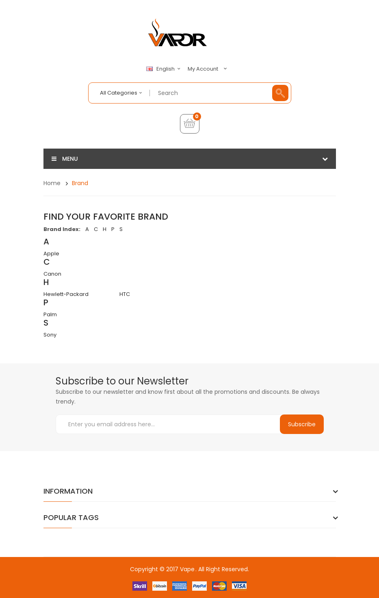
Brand (80, 183)
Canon (52, 274)
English (164, 69)
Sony (49, 335)
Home (52, 183)
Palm (50, 314)
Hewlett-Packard (66, 294)
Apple (51, 253)
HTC (124, 294)
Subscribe (302, 424)
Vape (187, 569)
